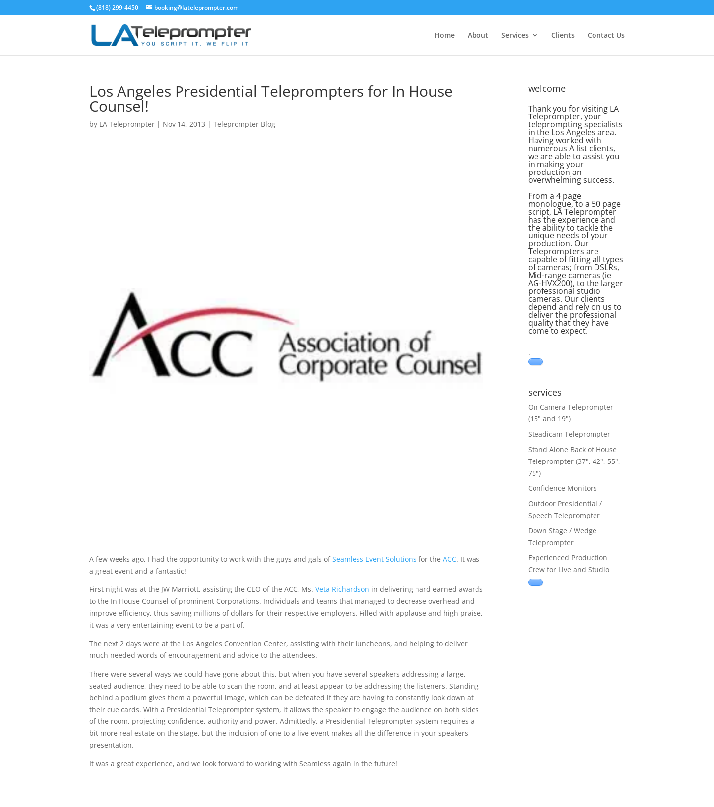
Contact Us (606, 36)
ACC (449, 559)
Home (444, 36)
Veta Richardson (342, 589)
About (478, 36)
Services (515, 36)
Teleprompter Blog (244, 124)
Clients (563, 36)
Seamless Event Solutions (374, 559)
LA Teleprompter (127, 124)
